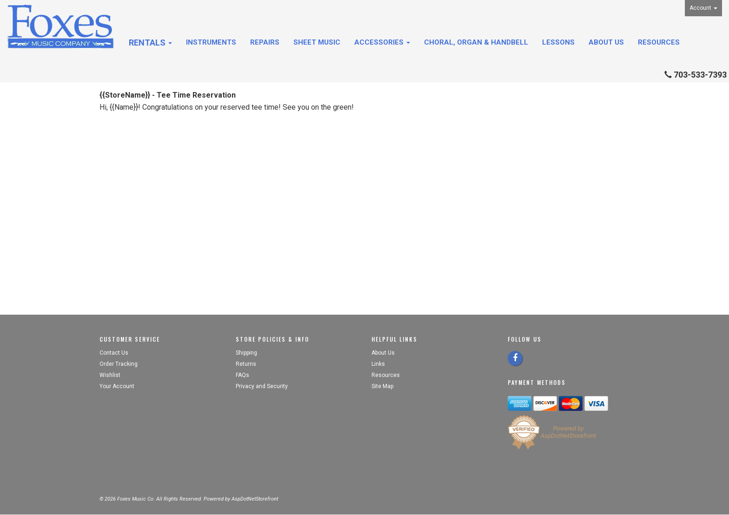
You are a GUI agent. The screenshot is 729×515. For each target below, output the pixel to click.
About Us (606, 42)
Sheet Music (316, 42)
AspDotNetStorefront (255, 499)
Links (378, 364)
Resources (659, 42)
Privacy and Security (262, 386)
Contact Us (113, 353)
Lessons (558, 42)
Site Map (382, 386)
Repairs (264, 42)
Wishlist (109, 375)
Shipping (246, 353)
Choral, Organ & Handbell (476, 42)
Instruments (211, 42)
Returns (246, 364)
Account (703, 8)
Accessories (382, 42)
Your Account (116, 386)
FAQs (242, 375)
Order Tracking (118, 364)
